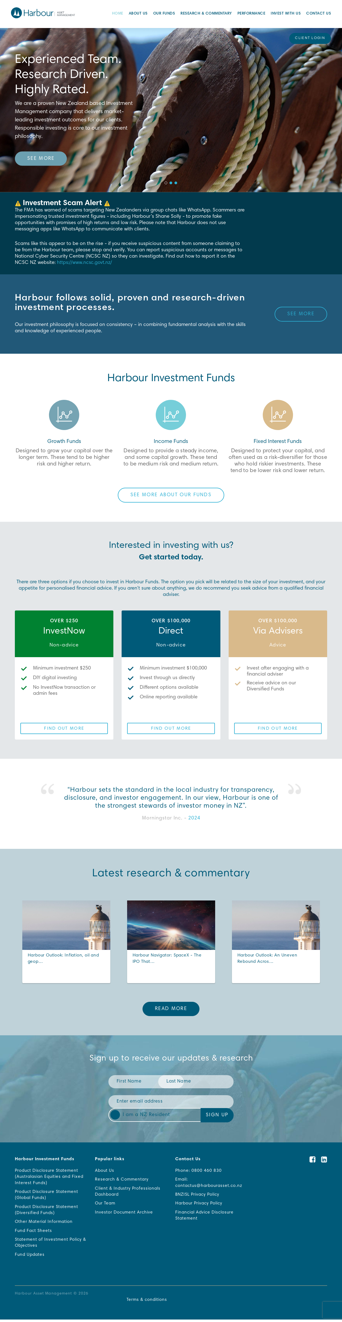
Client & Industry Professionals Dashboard (128, 1192)
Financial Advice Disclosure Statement (205, 1216)
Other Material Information (44, 1223)
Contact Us (318, 14)
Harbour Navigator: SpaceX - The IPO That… (169, 959)
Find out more (64, 728)
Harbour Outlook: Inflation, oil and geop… (65, 959)
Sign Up (217, 1115)
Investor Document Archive (124, 1213)
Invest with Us (286, 14)
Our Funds (164, 14)
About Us (138, 14)
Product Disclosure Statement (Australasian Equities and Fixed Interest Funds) (50, 1177)
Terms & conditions (146, 1302)
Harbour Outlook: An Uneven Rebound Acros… (268, 959)
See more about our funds (171, 495)
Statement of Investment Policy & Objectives (49, 1244)
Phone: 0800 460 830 (198, 1171)
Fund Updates (30, 1257)
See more (40, 158)
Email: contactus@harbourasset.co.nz (210, 1183)
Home (117, 14)
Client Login (310, 38)
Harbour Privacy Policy (200, 1204)
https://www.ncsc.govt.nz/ (85, 262)
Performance (251, 14)
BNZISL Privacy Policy (198, 1195)
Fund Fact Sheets (34, 1232)
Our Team (106, 1204)
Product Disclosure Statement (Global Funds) (48, 1195)
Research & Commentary (206, 14)
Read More (171, 1008)
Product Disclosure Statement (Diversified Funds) (48, 1211)
